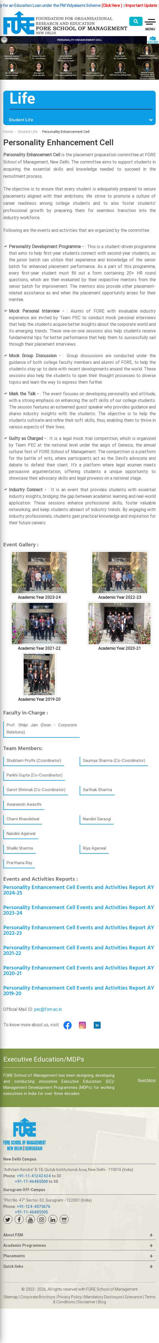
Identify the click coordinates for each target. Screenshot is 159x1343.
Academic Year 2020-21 (119, 648)
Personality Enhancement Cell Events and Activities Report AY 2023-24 (78, 910)
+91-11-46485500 (31, 1181)
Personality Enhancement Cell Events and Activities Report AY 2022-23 (78, 930)
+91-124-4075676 (33, 1206)
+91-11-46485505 (31, 1212)
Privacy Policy (69, 1296)
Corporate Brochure (37, 1296)
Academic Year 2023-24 (39, 597)
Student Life (28, 131)
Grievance (133, 1296)
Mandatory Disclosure (103, 1296)
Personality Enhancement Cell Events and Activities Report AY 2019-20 (78, 991)
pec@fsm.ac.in (48, 1009)
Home (8, 131)
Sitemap (11, 1296)
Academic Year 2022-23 (119, 597)
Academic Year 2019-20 (39, 699)
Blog (102, 1301)
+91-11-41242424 (34, 1175)
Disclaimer (86, 1301)
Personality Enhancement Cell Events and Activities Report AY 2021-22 (78, 951)
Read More (147, 1080)
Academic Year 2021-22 (39, 648)
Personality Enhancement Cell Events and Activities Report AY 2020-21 (78, 971)
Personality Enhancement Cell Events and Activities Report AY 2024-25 (78, 890)
